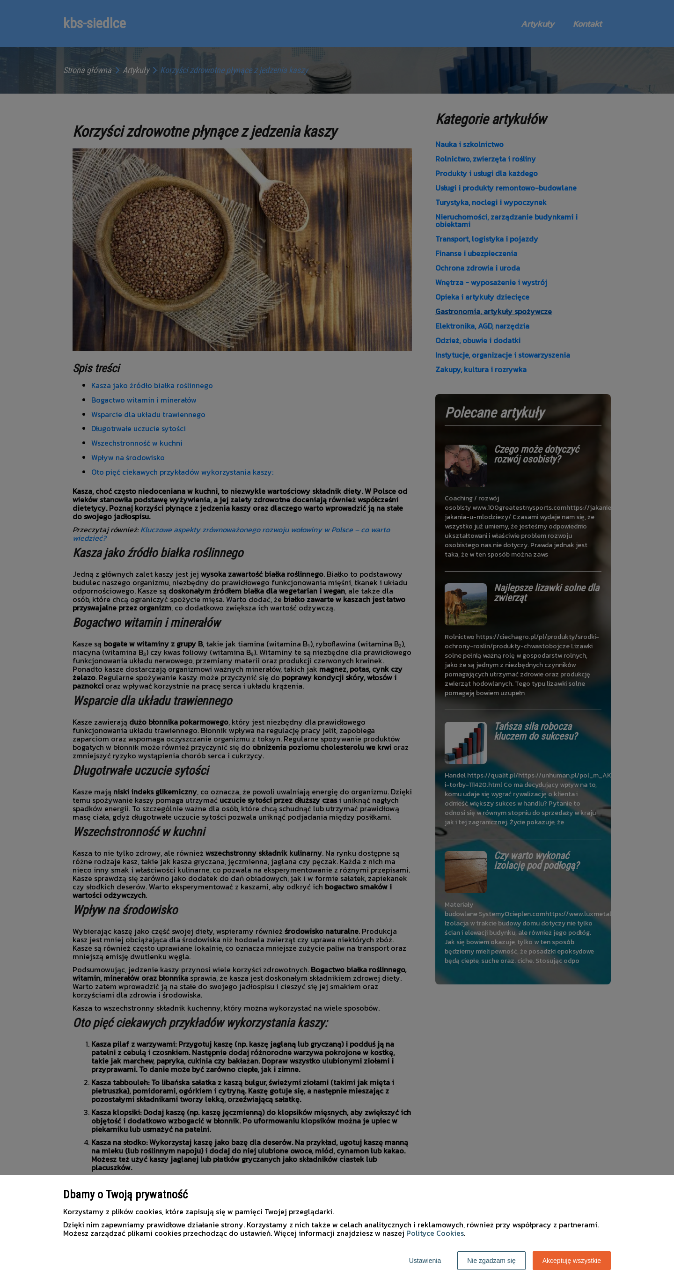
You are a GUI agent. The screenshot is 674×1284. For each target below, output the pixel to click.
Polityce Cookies (435, 1233)
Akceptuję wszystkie (571, 1260)
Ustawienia (425, 1260)
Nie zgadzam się (491, 1260)
